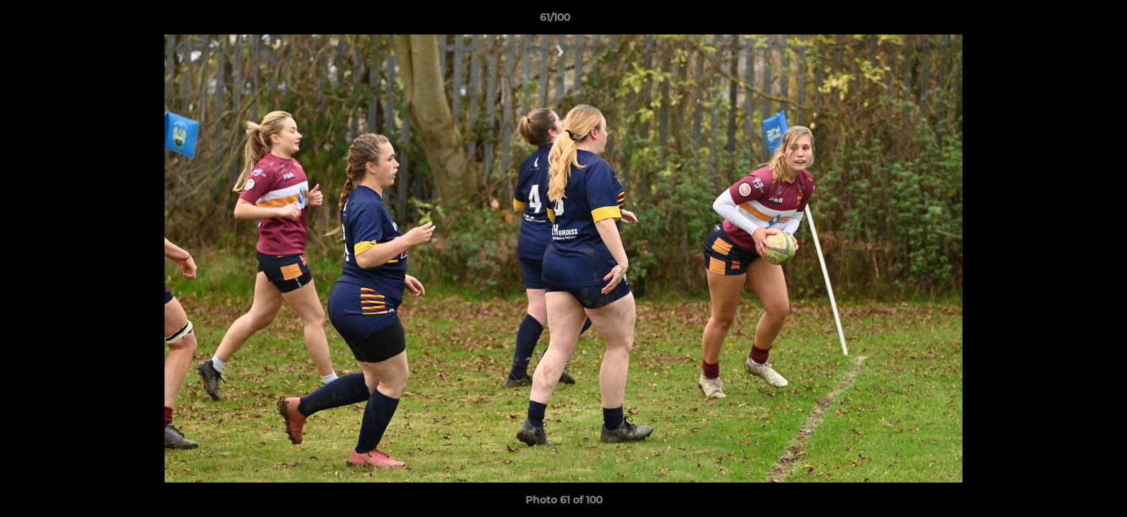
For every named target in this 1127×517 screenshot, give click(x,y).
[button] (1066, 20)
